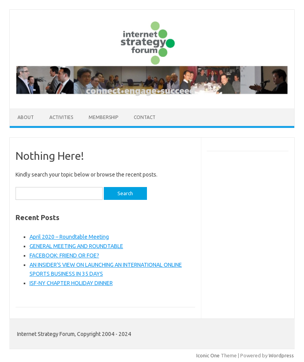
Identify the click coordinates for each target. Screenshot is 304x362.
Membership (103, 117)
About (25, 117)
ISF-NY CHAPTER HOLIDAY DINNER (71, 283)
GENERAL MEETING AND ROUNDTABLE (76, 246)
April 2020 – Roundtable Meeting (69, 237)
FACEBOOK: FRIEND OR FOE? (64, 255)
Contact (144, 117)
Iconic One (208, 355)
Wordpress (281, 355)
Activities (61, 117)
